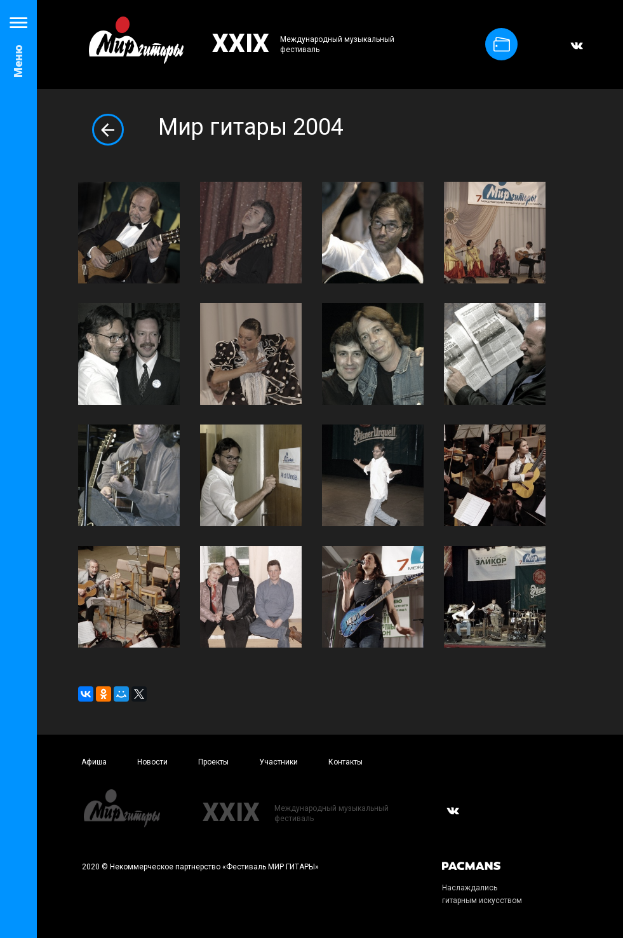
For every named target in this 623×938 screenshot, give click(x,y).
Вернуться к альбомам (108, 130)
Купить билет (501, 44)
